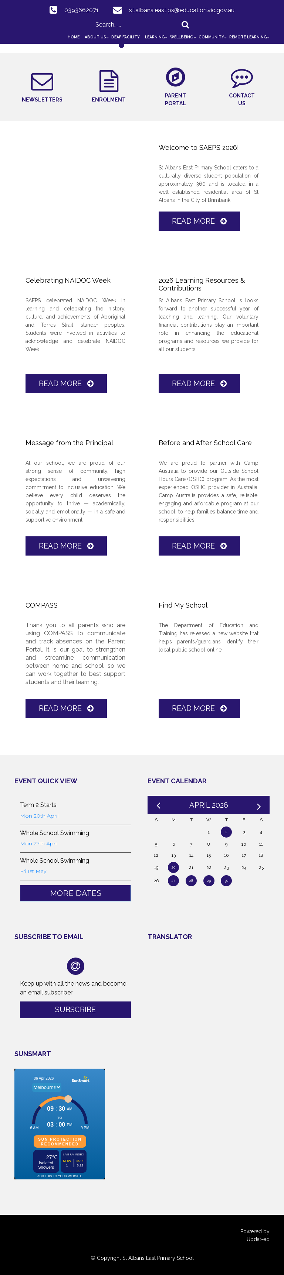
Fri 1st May (33, 871)
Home (74, 37)
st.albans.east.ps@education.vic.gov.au (181, 10)
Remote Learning (248, 37)
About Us (95, 37)
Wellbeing (181, 37)
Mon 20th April (39, 815)
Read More (199, 221)
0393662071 (81, 10)
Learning (155, 37)
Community (211, 37)
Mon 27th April (39, 843)
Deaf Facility (125, 37)
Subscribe (75, 1009)
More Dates (75, 893)
